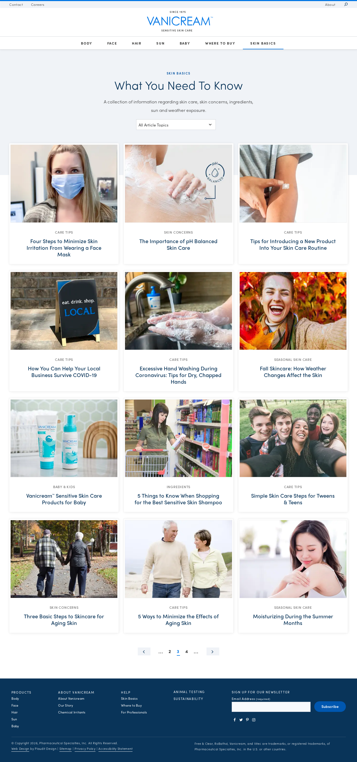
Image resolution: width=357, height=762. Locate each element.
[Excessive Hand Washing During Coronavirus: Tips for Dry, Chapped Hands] (178, 374)
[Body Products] (86, 43)
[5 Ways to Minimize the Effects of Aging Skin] (178, 619)
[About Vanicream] (330, 4)
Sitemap (65, 748)
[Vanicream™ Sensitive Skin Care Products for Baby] (64, 499)
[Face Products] (112, 43)
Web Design (20, 748)
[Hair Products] (136, 43)
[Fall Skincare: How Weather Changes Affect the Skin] (293, 374)
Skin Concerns (178, 232)
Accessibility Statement (115, 748)
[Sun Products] (160, 43)
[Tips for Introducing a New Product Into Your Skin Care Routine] (293, 247)
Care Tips (64, 232)
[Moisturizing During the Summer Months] (293, 619)
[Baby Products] (185, 43)
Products (21, 692)
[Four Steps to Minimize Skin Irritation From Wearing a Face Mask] (64, 247)
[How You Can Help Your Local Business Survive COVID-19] (64, 374)
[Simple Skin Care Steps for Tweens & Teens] (293, 499)
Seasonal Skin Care (293, 359)
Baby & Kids (64, 486)
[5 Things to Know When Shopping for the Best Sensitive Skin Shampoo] (178, 499)
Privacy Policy (85, 748)
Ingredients (179, 486)
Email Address (251, 698)
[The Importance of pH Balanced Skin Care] (178, 247)
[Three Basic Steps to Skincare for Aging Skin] (64, 619)
